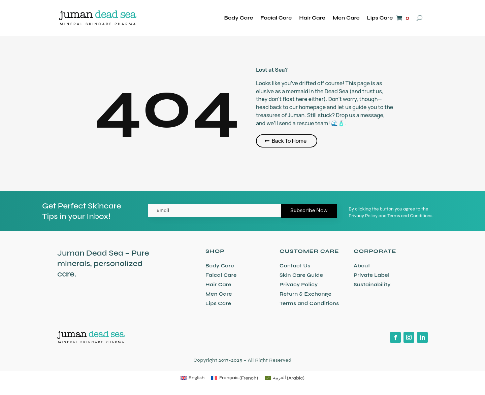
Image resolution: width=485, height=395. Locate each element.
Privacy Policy (299, 285)
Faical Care (221, 275)
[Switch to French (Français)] (234, 378)
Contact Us (295, 266)
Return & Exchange (305, 294)
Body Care (238, 17)
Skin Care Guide (301, 275)
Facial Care (276, 17)
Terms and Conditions (309, 303)
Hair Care (312, 17)
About (362, 266)
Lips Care (380, 17)
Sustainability (372, 285)
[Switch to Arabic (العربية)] (284, 378)
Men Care (346, 17)
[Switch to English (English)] (192, 378)
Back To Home (289, 140)
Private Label (372, 275)
